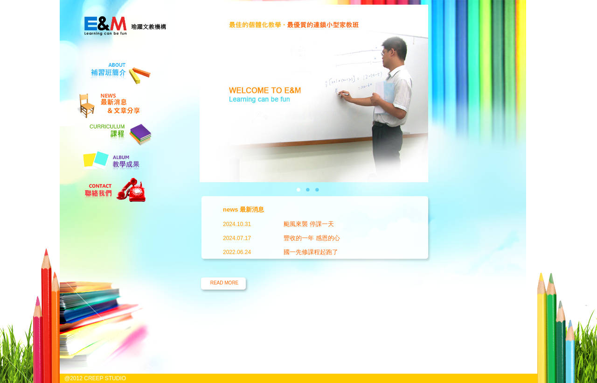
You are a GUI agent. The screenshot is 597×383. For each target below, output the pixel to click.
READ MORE (224, 282)
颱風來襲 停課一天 (309, 223)
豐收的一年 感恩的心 (312, 237)
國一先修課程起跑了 (311, 251)
